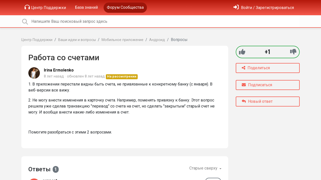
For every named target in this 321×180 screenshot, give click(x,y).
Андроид (157, 40)
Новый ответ (257, 101)
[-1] (293, 52)
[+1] (242, 52)
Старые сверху (203, 168)
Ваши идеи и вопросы (77, 40)
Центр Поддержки (45, 7)
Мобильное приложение (122, 40)
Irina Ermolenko (59, 70)
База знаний (86, 7)
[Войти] (263, 7)
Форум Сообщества (125, 7)
